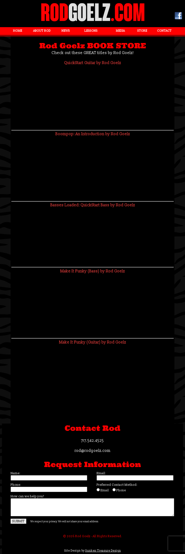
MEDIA (120, 31)
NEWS (65, 31)
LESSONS (91, 31)
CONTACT (164, 31)
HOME (17, 31)
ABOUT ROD (42, 31)
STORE (142, 31)
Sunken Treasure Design (103, 551)
